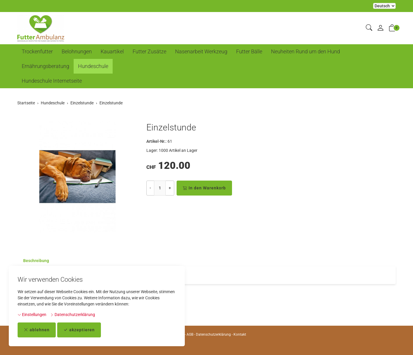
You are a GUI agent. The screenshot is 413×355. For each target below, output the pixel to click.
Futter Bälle (249, 51)
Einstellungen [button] (32, 314)
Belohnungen (77, 51)
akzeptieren (79, 330)
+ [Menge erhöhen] (170, 188)
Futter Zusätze (149, 51)
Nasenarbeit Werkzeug (201, 51)
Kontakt (239, 334)
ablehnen (37, 330)
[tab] (33, 260)
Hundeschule (93, 66)
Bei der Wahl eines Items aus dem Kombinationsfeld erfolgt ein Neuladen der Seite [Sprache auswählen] (384, 6)
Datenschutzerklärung (72, 314)
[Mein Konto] (380, 28)
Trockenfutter (37, 51)
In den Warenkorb (204, 188)
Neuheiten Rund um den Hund (305, 51)
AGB (190, 334)
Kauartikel (112, 51)
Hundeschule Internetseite (52, 81)
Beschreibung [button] (36, 260)
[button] (369, 28)
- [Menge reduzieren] (150, 188)
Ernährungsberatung (45, 66)
